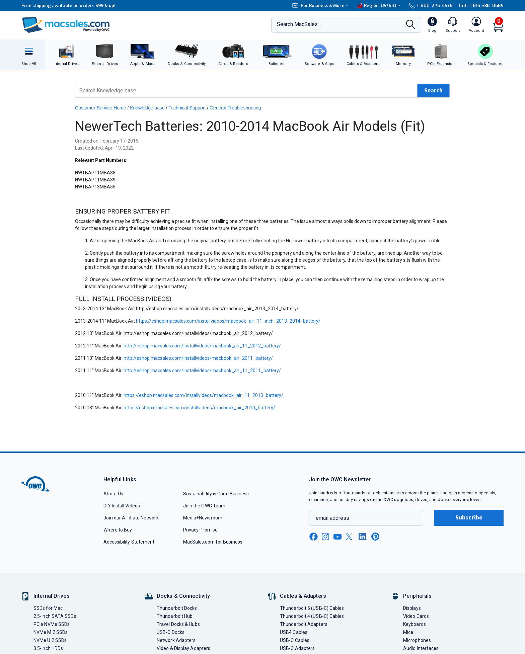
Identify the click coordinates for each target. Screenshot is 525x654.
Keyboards (414, 624)
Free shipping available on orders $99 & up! (68, 5)
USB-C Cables (294, 640)
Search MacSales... (299, 24)
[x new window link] (350, 537)
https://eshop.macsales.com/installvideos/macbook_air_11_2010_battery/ (203, 395)
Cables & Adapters (303, 596)
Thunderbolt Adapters (303, 624)
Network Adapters (176, 640)
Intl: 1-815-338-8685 (481, 5)
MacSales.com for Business (212, 542)
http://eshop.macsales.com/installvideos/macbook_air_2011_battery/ (198, 358)
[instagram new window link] (325, 536)
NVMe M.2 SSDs (50, 632)
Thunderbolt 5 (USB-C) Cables (312, 608)
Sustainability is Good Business (216, 493)
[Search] (411, 25)
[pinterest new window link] (375, 537)
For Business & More (321, 5)
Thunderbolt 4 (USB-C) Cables (312, 616)
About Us (113, 493)
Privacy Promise (200, 530)
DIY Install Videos (121, 505)
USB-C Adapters (297, 648)
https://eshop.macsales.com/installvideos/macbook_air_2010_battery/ (199, 407)
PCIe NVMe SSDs (51, 624)
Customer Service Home (100, 107)
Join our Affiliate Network (130, 517)
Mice (408, 632)
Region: (379, 5)
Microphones (417, 640)
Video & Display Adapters (183, 648)
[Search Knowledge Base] (246, 90)
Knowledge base (147, 107)
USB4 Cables (293, 632)
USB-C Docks (170, 632)
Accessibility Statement (128, 542)
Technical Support (187, 107)
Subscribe (468, 517)
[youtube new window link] (337, 537)
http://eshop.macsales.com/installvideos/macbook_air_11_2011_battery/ (202, 370)
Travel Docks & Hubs (178, 624)
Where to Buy (117, 530)
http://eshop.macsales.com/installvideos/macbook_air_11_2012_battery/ (202, 345)
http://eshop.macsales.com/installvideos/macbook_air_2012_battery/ (198, 333)
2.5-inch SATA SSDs (54, 616)
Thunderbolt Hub (175, 616)
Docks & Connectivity (183, 596)
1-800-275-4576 (430, 5)
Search (433, 90)
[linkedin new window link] (363, 536)
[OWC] (65, 25)
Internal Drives (51, 596)
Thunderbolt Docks (177, 608)
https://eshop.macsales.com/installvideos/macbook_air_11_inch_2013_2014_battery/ (228, 321)
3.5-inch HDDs (48, 648)
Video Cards (416, 616)
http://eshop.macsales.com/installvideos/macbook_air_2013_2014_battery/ (217, 308)
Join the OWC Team (204, 505)
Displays (412, 608)
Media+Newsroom (202, 517)
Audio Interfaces (421, 648)
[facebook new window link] (313, 537)
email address (332, 518)
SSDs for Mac (48, 608)
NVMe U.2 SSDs (50, 640)
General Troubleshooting (235, 107)
